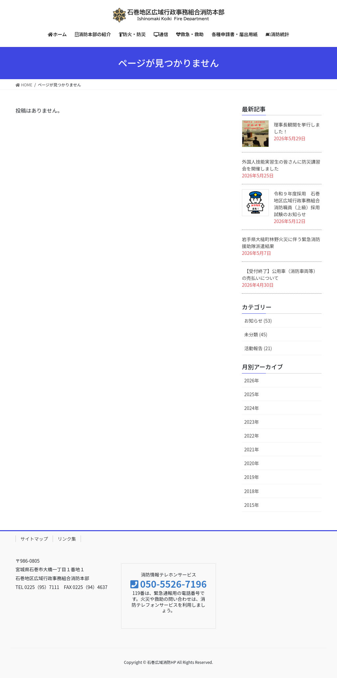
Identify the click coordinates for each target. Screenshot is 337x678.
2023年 (251, 421)
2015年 (251, 505)
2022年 (251, 435)
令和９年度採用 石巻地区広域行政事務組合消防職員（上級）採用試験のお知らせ (297, 203)
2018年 (251, 491)
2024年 (251, 408)
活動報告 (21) (258, 348)
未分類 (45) (255, 334)
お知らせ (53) (258, 320)
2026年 (251, 380)
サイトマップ (34, 538)
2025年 (251, 394)
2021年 (251, 449)
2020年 (251, 463)
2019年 (251, 477)
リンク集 (67, 538)
